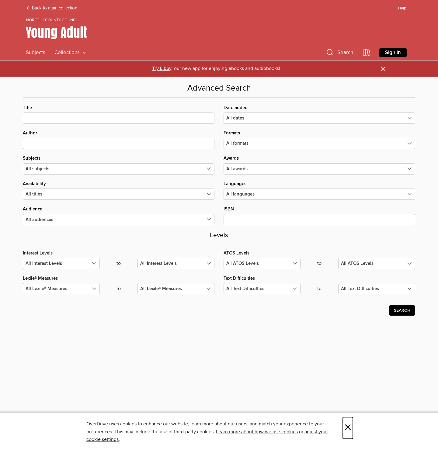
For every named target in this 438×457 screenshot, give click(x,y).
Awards (319, 164)
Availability (118, 190)
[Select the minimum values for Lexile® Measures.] (61, 288)
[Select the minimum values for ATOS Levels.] (262, 263)
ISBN (319, 215)
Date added (319, 114)
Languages (319, 190)
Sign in (393, 52)
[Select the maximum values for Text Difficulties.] (376, 288)
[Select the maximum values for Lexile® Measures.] (175, 288)
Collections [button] (70, 52)
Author (118, 139)
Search (402, 310)
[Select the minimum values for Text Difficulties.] (262, 288)
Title (118, 114)
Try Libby (162, 68)
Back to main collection (51, 8)
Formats (319, 139)
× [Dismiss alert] (383, 69)
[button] (339, 54)
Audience (118, 215)
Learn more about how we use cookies (257, 432)
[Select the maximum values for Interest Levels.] (175, 263)
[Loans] (367, 54)
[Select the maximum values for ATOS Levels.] (376, 263)
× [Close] (348, 428)
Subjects (35, 52)
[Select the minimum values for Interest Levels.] (61, 263)
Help (402, 8)
